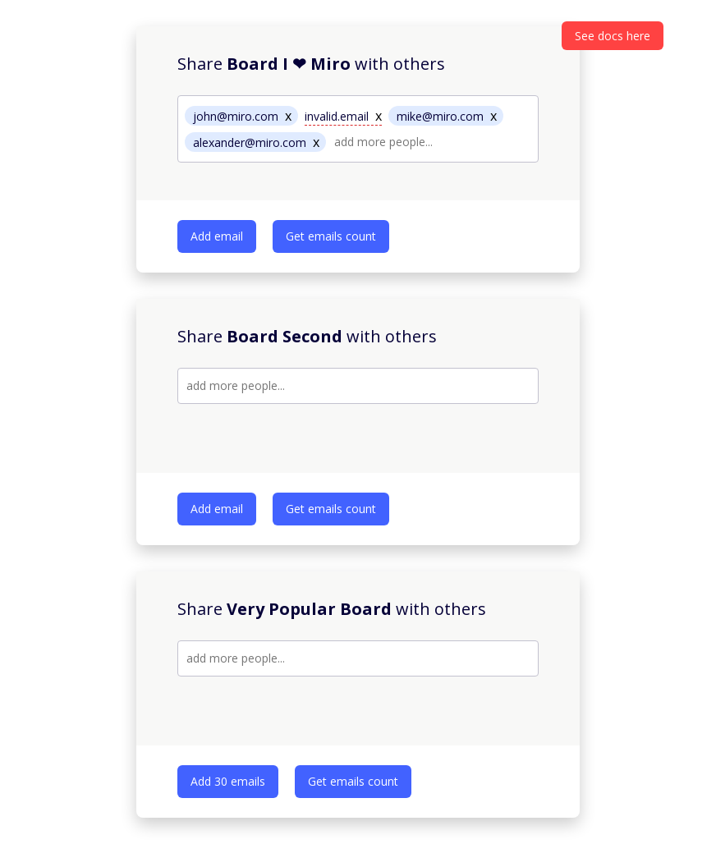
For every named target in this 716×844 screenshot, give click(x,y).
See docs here (612, 36)
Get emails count (331, 236)
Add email (216, 236)
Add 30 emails (227, 781)
